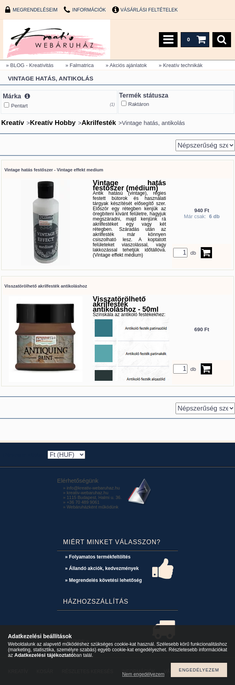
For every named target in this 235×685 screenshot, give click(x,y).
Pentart (19, 106)
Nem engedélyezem (143, 674)
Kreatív (12, 123)
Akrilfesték (99, 123)
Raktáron (138, 104)
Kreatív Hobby (53, 123)
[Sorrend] (205, 145)
